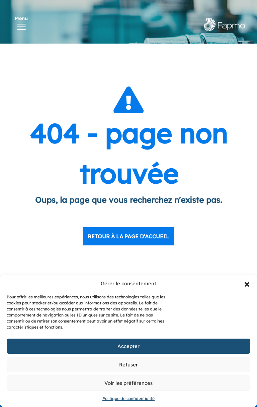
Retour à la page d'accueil (128, 236)
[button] (247, 283)
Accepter (128, 346)
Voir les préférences (128, 383)
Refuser (128, 364)
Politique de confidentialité (128, 398)
